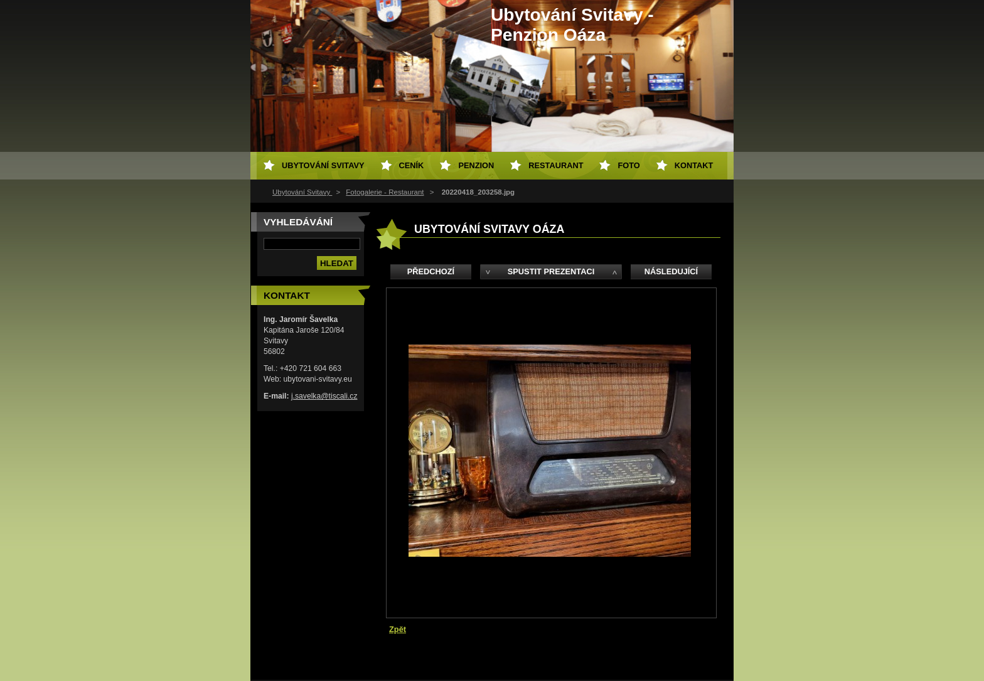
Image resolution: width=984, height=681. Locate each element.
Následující (671, 271)
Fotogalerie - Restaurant (385, 192)
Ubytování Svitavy (302, 192)
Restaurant (555, 165)
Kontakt (694, 165)
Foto (628, 165)
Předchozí (430, 271)
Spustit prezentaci (551, 271)
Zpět (397, 629)
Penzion (476, 165)
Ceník (411, 165)
